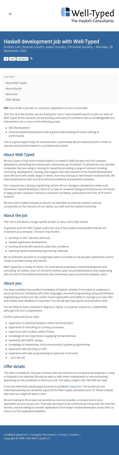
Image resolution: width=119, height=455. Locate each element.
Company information (43, 434)
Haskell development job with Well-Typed (51, 41)
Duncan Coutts (33, 47)
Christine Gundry (80, 47)
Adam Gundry (56, 47)
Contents (9, 77)
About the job (14, 88)
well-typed (22, 58)
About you (12, 94)
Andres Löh (12, 47)
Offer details (13, 99)
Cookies (74, 434)
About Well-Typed (16, 83)
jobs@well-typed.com (69, 386)
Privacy (63, 434)
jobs (12, 58)
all (6, 58)
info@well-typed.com (16, 434)
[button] (10, 13)
